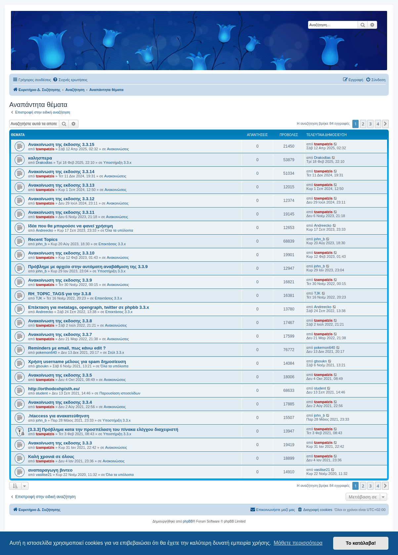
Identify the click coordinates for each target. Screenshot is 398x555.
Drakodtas (44, 162)
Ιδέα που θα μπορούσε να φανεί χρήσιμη (70, 225)
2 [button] (363, 124)
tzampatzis (45, 149)
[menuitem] (70, 80)
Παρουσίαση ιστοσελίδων (120, 393)
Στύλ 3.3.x (116, 352)
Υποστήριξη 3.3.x (117, 162)
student (42, 393)
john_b (41, 244)
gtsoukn (42, 366)
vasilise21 (44, 475)
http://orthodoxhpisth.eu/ (54, 388)
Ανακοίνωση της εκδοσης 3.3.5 (60, 375)
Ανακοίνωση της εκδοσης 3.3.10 (61, 253)
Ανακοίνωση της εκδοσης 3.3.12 (61, 198)
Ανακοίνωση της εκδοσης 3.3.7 (60, 334)
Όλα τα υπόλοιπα (119, 230)
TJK (39, 298)
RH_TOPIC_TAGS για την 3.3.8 (59, 293)
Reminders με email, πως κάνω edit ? (67, 348)
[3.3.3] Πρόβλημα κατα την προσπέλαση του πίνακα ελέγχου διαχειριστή (103, 429)
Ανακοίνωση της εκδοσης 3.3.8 (60, 320)
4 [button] (378, 124)
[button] (385, 124)
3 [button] (370, 124)
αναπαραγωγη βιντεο (50, 470)
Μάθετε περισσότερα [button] (298, 543)
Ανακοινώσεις (118, 149)
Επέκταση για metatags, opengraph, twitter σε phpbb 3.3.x (88, 307)
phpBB (188, 521)
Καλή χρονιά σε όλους (51, 456)
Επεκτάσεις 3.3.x (112, 244)
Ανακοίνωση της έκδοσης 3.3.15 (61, 144)
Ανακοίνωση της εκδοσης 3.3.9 (60, 280)
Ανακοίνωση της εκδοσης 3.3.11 (61, 212)
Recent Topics (43, 239)
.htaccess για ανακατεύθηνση (58, 415)
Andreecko (44, 230)
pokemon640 (46, 352)
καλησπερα (40, 158)
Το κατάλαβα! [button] (361, 543)
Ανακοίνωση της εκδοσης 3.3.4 (60, 402)
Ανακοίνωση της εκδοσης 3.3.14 (61, 171)
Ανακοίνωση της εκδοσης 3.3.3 (60, 442)
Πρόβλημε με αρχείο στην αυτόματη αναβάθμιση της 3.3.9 (88, 266)
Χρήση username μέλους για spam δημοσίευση (77, 361)
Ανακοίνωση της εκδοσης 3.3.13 (61, 185)
